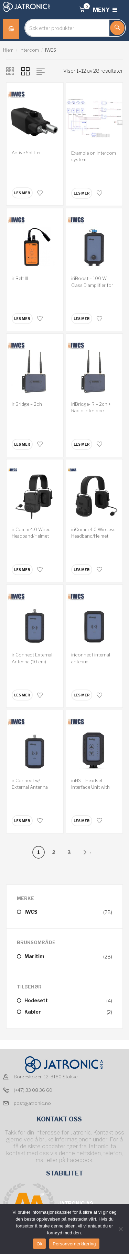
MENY (105, 10)
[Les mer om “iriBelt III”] (22, 318)
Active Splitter (26, 152)
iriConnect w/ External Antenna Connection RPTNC (32, 787)
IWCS (30, 912)
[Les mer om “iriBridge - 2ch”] (22, 444)
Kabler (32, 1012)
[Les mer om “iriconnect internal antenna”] (81, 695)
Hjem (8, 50)
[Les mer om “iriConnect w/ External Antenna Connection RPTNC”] (22, 820)
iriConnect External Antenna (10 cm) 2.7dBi (32, 661)
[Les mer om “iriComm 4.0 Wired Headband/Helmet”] (22, 569)
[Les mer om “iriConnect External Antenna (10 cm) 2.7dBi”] (22, 695)
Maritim (34, 956)
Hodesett (36, 1000)
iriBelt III (20, 278)
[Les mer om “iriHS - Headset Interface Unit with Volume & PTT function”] (81, 820)
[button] (81, 10)
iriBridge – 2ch (27, 404)
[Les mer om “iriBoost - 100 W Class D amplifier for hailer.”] (81, 318)
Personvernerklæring (74, 1243)
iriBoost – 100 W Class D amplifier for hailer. (92, 285)
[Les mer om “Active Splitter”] (22, 192)
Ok (39, 1243)
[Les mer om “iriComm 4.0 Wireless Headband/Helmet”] (81, 569)
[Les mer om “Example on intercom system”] (81, 193)
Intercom (29, 50)
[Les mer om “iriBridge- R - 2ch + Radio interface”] (81, 444)
